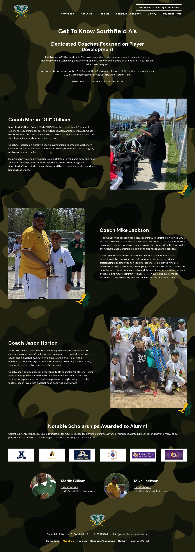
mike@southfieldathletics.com (151, 491)
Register (104, 13)
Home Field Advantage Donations (159, 7)
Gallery (152, 13)
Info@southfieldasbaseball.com (130, 534)
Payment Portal (172, 13)
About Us (86, 13)
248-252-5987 (69, 487)
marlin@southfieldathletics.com (78, 491)
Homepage (67, 13)
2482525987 (101, 534)
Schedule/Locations (128, 13)
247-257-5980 (142, 487)
